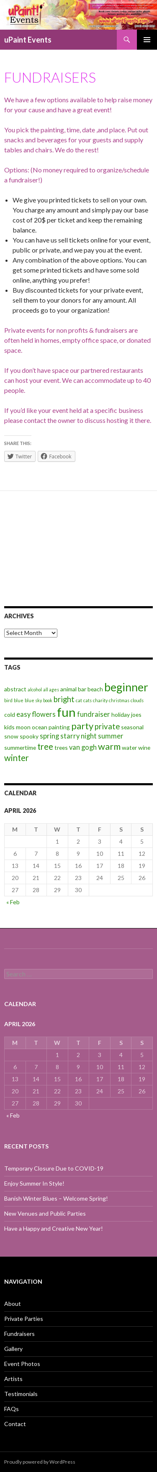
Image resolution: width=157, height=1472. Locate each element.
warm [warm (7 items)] (109, 746)
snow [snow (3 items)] (11, 736)
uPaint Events (27, 39)
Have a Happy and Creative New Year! (53, 1228)
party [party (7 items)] (82, 725)
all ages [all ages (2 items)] (51, 689)
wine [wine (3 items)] (144, 747)
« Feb (13, 901)
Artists (13, 1378)
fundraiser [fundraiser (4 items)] (93, 714)
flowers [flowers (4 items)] (44, 714)
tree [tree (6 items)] (45, 746)
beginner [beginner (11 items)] (126, 687)
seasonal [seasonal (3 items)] (132, 727)
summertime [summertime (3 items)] (20, 747)
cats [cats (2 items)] (87, 700)
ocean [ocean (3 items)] (39, 727)
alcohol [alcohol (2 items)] (35, 689)
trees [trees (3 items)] (61, 747)
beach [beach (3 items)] (95, 689)
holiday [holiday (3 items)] (120, 714)
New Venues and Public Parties (45, 1213)
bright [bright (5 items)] (64, 699)
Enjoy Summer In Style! (34, 1183)
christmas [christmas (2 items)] (119, 700)
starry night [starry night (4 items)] (78, 736)
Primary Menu (147, 40)
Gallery (13, 1348)
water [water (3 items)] (129, 747)
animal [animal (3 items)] (68, 689)
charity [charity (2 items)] (100, 700)
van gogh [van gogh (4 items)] (83, 747)
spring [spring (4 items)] (49, 736)
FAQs (11, 1408)
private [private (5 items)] (107, 726)
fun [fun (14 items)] (66, 712)
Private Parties (23, 1318)
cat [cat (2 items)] (79, 700)
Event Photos (22, 1363)
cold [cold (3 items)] (9, 714)
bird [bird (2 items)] (8, 700)
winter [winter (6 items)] (16, 758)
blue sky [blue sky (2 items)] (33, 700)
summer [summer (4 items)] (111, 736)
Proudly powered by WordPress (39, 1462)
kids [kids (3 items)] (9, 727)
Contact (15, 1423)
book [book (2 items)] (47, 700)
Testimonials (21, 1393)
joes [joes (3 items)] (136, 714)
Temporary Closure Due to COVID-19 (53, 1168)
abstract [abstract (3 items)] (15, 689)
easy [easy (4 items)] (23, 714)
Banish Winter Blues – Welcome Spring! (56, 1198)
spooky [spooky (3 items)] (29, 736)
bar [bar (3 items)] (82, 689)
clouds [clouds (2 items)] (137, 700)
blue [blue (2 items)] (18, 700)
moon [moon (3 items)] (23, 727)
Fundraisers (19, 1333)
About (12, 1303)
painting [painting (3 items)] (59, 727)
